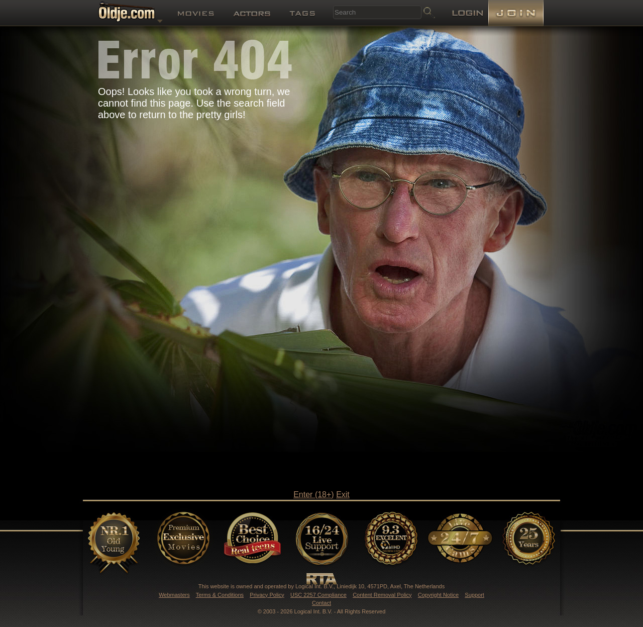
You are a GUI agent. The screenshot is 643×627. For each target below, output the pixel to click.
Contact (321, 603)
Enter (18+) (313, 494)
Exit (343, 494)
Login (467, 13)
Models (251, 18)
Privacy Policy (267, 595)
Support (474, 595)
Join (516, 13)
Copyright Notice (438, 595)
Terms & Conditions (220, 595)
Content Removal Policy (382, 595)
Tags (302, 14)
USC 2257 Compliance (318, 595)
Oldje (130, 13)
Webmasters (174, 595)
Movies (196, 14)
